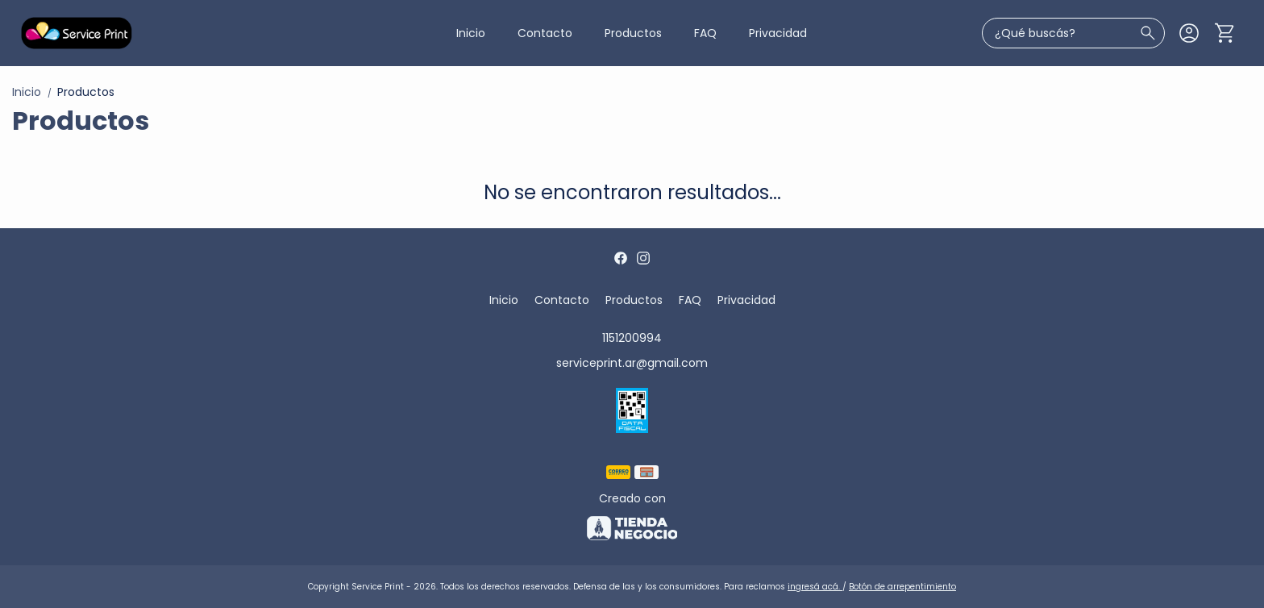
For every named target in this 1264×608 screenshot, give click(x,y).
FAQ (705, 33)
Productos (633, 33)
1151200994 (632, 338)
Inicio (470, 33)
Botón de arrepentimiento (902, 587)
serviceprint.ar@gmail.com (632, 363)
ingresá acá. (815, 587)
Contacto (545, 33)
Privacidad (778, 33)
